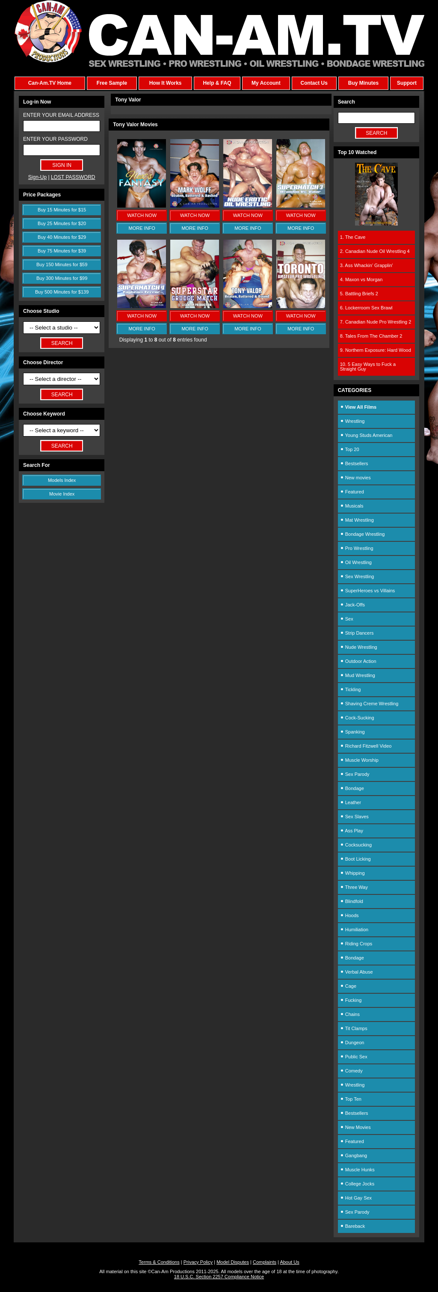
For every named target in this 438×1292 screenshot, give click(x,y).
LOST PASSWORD (73, 177)
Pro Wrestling (356, 548)
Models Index (62, 480)
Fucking (351, 1000)
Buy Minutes (363, 83)
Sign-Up (37, 177)
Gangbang (353, 1155)
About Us (289, 1262)
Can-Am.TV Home (49, 83)
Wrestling (352, 421)
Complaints (264, 1262)
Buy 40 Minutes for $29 (62, 237)
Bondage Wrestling (362, 534)
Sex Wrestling (357, 576)
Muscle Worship (359, 760)
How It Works (165, 83)
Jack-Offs (352, 604)
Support (407, 83)
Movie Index (61, 493)
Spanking (352, 731)
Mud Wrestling (357, 675)
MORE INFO (142, 228)
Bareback (352, 1226)
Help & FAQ (217, 83)
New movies (355, 477)
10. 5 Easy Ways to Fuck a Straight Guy (368, 366)
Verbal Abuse (356, 971)
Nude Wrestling (358, 647)
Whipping (352, 873)
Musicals (352, 505)
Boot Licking (355, 858)
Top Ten (350, 1099)
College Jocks (357, 1183)
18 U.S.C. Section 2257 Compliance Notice (219, 1276)
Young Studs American (366, 435)
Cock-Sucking (357, 717)
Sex (346, 618)
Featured (352, 491)
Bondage (352, 788)
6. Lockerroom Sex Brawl (366, 307)
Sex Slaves (354, 816)
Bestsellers (354, 463)
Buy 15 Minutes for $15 (62, 209)
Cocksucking (356, 844)
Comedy (351, 1070)
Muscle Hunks (357, 1169)
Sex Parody (355, 774)
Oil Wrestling (356, 562)
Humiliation (354, 929)
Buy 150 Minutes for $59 (61, 264)
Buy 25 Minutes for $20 (62, 223)
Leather (350, 802)
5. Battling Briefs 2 (359, 293)
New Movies (355, 1127)
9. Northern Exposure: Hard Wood (375, 350)
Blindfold (351, 901)
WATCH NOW (142, 215)
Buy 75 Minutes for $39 (62, 250)
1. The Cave (353, 237)
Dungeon (352, 1042)
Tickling (350, 689)
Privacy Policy (198, 1262)
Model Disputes (232, 1262)
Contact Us (313, 83)
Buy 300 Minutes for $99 (61, 278)
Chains (350, 1014)
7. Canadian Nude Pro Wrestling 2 (375, 321)
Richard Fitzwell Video (366, 745)
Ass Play (351, 830)
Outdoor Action (358, 661)
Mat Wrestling (357, 520)
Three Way (354, 887)
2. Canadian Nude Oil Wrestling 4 (375, 251)
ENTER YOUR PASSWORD (55, 139)
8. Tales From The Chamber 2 (371, 336)
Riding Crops (356, 943)
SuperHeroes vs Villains (367, 590)
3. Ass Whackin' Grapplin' (366, 265)
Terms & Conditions (159, 1262)
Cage (348, 986)
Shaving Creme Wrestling (369, 703)
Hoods (349, 915)
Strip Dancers (357, 633)
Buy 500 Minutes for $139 (62, 291)
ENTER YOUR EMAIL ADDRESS (61, 115)
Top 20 (349, 449)
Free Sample (112, 83)
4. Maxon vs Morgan (361, 279)
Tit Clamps (353, 1028)
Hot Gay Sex (356, 1197)
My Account (266, 83)
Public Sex (353, 1056)
